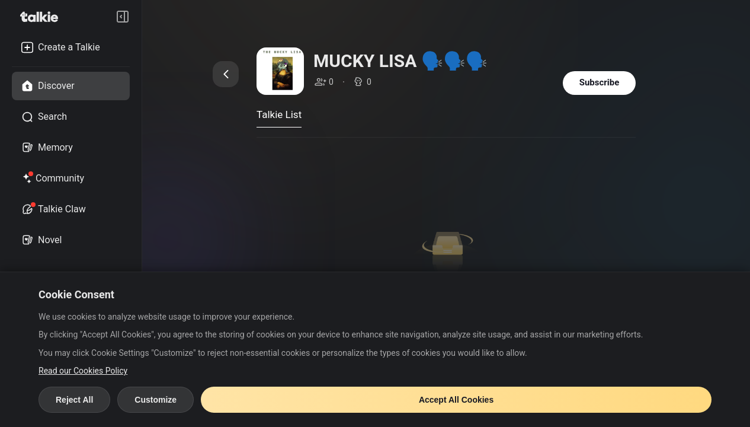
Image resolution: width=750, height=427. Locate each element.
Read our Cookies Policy (83, 370)
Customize (155, 399)
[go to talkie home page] (42, 16)
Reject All (74, 399)
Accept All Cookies (456, 399)
